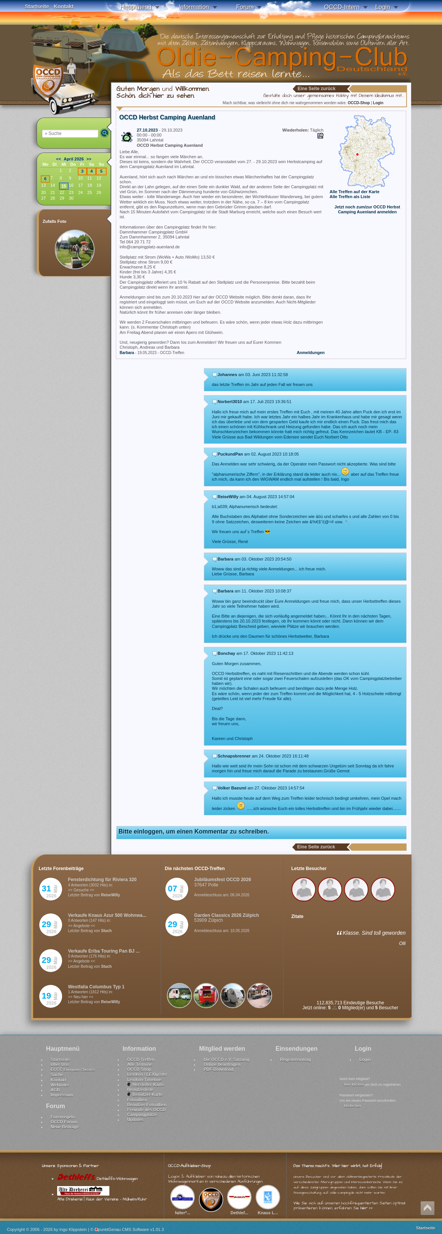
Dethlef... (239, 1210)
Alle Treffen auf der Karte (355, 191)
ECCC (73, 1069)
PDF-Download (218, 1069)
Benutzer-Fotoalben (147, 1104)
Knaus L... (268, 1210)
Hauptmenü (136, 7)
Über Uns (60, 1064)
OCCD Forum (64, 1122)
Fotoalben (137, 1099)
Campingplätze (142, 1114)
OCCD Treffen (141, 1059)
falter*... (182, 1210)
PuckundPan (230, 454)
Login (382, 7)
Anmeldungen (311, 352)
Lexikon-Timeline (144, 1079)
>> (88, 159)
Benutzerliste (140, 1089)
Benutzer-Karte (145, 1094)
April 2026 (74, 159)
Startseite (37, 6)
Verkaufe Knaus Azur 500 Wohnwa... (107, 915)
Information (194, 7)
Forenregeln (63, 1117)
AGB (55, 1090)
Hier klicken (354, 1084)
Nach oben (427, 1208)
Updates (135, 1119)
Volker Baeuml (232, 788)
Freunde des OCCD (146, 1109)
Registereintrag (295, 1059)
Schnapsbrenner (234, 756)
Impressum (62, 1095)
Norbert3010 (230, 401)
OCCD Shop (139, 1069)
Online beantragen (221, 1064)
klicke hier (352, 1106)
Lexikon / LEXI (147, 1074)
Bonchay (226, 653)
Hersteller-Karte (145, 1084)
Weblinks (60, 1085)
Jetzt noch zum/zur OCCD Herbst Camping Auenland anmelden (367, 209)
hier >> (366, 1208)
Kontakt (64, 6)
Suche (57, 1074)
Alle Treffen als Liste (350, 196)
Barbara (127, 353)
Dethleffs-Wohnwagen (97, 1179)
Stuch (106, 931)
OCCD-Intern (341, 7)
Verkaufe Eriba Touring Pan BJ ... (104, 951)
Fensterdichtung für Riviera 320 (102, 879)
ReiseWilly (228, 496)
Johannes (227, 374)
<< (58, 159)
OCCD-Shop (359, 103)
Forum (245, 7)
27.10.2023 (147, 130)
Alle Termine (139, 1064)
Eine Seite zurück (316, 88)
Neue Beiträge (65, 1126)
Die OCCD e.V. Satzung (226, 1059)
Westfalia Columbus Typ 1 (96, 986)
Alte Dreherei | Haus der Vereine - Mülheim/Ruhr (102, 1196)
